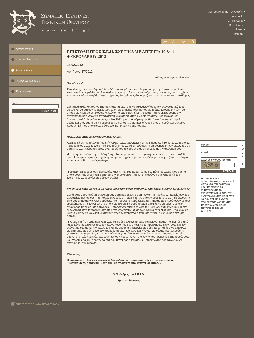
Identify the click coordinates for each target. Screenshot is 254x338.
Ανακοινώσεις (24, 70)
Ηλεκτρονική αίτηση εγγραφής (225, 11)
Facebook (237, 16)
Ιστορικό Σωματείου (27, 59)
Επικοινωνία (235, 20)
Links (239, 29)
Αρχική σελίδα (24, 48)
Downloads (236, 25)
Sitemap (238, 33)
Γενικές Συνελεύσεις (28, 80)
